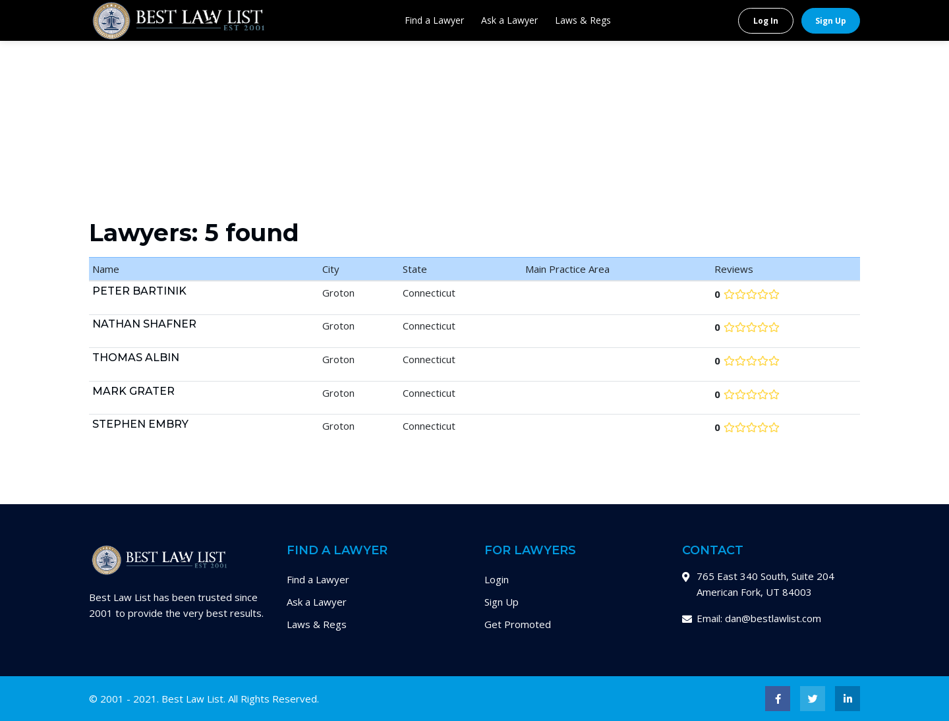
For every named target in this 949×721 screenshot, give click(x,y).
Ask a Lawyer (509, 20)
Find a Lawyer (434, 20)
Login (496, 579)
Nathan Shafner (144, 324)
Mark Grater (133, 391)
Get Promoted (517, 624)
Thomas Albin (135, 357)
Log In (765, 20)
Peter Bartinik (139, 291)
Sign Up (830, 20)
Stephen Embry (140, 424)
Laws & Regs (583, 20)
